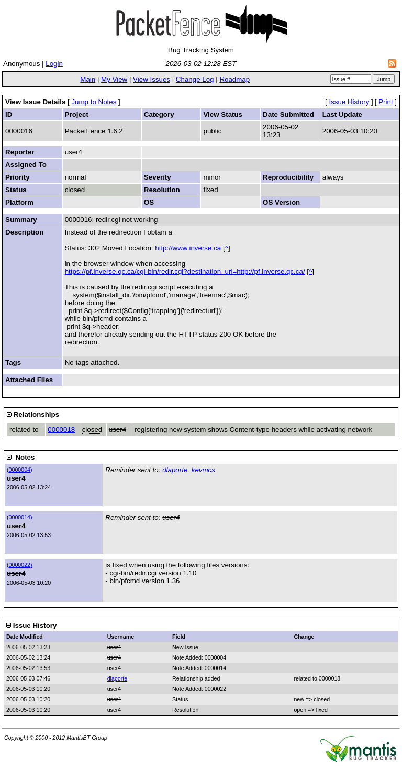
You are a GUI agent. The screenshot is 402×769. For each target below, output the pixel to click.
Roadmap (234, 79)
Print (385, 102)
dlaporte (174, 470)
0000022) (20, 565)
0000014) (20, 517)
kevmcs (203, 470)
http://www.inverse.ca (188, 248)
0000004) (20, 469)
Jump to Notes (93, 102)
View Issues (151, 79)
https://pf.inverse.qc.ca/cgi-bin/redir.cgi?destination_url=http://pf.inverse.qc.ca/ (185, 271)
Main (87, 79)
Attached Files (29, 380)
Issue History (349, 102)
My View (114, 79)
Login (54, 64)
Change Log (195, 79)
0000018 (61, 429)
